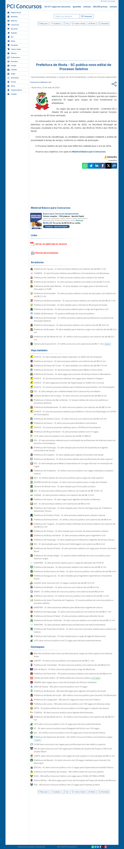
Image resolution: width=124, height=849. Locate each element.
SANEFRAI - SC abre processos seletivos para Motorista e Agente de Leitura (68, 607)
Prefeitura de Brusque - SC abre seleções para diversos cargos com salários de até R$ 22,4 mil (75, 331)
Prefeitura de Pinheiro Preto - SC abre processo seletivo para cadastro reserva (69, 515)
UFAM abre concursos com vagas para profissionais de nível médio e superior (70, 744)
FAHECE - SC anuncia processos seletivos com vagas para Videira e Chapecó (68, 378)
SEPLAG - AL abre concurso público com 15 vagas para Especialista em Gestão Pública (73, 767)
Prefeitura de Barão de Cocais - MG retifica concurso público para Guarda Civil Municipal (75, 695)
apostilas (77, 6)
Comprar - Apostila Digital (56, 226)
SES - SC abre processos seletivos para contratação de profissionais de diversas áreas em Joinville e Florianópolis (74, 442)
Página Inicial (14, 12)
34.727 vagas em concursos (57, 6)
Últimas (11, 53)
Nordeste (12, 44)
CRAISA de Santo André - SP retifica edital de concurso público (67, 678)
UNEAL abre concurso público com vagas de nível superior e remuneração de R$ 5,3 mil (74, 755)
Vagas (11, 73)
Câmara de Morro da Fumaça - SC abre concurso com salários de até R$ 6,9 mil (70, 395)
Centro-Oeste (14, 49)
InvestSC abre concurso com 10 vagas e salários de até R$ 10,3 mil (64, 583)
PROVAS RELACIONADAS (46, 253)
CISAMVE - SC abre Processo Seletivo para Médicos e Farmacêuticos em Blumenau (71, 273)
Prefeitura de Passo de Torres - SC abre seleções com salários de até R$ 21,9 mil (70, 365)
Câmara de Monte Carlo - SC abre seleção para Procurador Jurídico (65, 486)
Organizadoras (14, 90)
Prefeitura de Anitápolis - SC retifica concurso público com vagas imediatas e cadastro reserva (73, 472)
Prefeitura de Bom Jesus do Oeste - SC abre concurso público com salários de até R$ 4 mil (75, 571)
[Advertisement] (54, 43)
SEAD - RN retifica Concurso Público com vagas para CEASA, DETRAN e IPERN (69, 776)
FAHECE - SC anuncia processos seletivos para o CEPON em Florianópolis (67, 427)
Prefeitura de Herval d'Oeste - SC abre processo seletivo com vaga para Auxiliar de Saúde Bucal (75, 550)
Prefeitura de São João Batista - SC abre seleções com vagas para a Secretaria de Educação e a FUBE (71, 287)
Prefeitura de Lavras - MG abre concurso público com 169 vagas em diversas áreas (72, 704)
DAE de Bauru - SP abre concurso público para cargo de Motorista (64, 669)
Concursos (13, 24)
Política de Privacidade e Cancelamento (31, 847)
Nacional (12, 28)
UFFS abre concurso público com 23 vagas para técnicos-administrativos (67, 640)
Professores (13, 57)
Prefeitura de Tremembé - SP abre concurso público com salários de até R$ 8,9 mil (72, 665)
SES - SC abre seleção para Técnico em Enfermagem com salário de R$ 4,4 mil (69, 544)
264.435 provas (100, 6)
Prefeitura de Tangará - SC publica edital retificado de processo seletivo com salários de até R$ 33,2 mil (74, 525)
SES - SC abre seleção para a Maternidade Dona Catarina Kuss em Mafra (67, 391)
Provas (11, 82)
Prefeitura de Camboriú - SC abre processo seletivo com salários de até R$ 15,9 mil (72, 281)
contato (113, 6)
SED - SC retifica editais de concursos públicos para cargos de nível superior (69, 477)
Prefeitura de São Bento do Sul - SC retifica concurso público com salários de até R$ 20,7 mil (74, 338)
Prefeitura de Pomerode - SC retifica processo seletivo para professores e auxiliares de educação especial (73, 319)
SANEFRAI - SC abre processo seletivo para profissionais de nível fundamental (69, 624)
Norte (11, 40)
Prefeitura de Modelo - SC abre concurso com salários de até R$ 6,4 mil (66, 587)
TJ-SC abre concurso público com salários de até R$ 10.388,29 (62, 436)
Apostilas (12, 16)
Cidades (12, 69)
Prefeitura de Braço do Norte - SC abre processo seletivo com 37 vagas (66, 431)
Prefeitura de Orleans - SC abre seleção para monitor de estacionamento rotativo (71, 531)
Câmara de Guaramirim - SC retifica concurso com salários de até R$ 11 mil (72, 343)
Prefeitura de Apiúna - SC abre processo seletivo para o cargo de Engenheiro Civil (71, 309)
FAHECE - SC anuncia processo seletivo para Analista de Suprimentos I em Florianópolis (74, 387)
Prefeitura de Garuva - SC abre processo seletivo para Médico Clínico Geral (68, 369)
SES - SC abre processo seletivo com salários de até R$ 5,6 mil (62, 503)
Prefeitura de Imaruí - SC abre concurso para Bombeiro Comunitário (65, 423)
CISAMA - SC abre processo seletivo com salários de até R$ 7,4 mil (64, 495)
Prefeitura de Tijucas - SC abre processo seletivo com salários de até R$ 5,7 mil (70, 269)
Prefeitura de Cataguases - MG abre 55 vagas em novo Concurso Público (67, 699)
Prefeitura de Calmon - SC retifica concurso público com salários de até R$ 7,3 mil (71, 596)
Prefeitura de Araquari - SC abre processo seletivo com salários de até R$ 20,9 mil (71, 325)
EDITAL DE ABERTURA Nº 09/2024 (51, 244)
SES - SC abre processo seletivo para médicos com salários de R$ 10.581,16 (68, 490)
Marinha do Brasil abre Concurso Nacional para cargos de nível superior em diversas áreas (73, 655)
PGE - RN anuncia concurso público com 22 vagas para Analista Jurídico (67, 784)
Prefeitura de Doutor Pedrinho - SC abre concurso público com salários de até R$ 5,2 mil (74, 620)
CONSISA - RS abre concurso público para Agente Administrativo (63, 712)
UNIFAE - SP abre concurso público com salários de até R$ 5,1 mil (64, 660)
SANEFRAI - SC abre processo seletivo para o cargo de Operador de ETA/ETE (69, 562)
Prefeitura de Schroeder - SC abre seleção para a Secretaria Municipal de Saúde (70, 305)
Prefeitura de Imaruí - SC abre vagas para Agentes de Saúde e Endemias (67, 499)
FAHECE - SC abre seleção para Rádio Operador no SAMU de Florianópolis (68, 357)
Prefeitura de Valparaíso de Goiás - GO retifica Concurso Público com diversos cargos (73, 738)
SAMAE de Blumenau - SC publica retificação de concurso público (64, 313)
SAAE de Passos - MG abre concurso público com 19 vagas (60, 686)
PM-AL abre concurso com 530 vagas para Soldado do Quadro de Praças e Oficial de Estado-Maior (73, 750)
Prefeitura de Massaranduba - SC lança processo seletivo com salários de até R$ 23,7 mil (74, 300)
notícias (87, 6)
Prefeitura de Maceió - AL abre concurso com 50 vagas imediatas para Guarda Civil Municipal (72, 761)
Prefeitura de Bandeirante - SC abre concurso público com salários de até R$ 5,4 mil (72, 407)
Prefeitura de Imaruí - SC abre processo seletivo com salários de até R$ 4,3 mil (70, 361)
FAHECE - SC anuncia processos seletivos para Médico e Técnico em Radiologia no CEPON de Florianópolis (75, 413)
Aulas (11, 86)
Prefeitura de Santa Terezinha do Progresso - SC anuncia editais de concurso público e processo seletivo (73, 601)
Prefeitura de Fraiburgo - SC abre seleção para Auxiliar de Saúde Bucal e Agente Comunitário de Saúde (71, 449)
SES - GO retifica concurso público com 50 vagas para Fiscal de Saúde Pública (69, 732)
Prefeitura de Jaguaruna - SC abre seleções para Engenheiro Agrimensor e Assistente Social (73, 577)
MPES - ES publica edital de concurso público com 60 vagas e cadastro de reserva (71, 708)
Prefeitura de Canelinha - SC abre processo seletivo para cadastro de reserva (69, 277)
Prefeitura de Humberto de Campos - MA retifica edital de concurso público (69, 771)
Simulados (13, 77)
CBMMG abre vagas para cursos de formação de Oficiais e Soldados (65, 682)
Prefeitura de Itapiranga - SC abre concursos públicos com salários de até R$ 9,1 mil (72, 611)
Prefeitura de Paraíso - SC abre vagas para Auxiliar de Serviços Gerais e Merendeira (72, 374)
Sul (10, 36)
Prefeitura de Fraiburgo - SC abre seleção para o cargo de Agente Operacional (70, 636)
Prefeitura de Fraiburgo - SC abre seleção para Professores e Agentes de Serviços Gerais (74, 539)
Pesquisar (86, 16)
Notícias (12, 20)
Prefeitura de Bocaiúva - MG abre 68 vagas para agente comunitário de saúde (70, 691)
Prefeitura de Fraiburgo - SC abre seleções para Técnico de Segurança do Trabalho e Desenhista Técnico (73, 509)
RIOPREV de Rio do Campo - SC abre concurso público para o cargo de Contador (70, 482)
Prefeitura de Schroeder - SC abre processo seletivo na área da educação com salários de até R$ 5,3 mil (75, 295)
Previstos (12, 61)
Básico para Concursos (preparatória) (60, 214)
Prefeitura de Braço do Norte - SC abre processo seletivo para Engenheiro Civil (70, 535)
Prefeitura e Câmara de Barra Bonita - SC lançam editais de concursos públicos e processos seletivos (71, 401)
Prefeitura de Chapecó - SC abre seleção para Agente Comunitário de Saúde (68, 454)
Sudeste (12, 32)
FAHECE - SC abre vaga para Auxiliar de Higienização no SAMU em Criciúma (69, 382)
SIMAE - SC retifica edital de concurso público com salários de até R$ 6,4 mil (69, 591)
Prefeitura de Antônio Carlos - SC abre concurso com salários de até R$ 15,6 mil (70, 418)
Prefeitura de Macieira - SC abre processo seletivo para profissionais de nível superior (73, 459)
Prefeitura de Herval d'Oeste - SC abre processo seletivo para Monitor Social (69, 616)
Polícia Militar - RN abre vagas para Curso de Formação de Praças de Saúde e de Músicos (75, 780)
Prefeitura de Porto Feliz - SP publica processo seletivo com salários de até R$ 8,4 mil (73, 673)
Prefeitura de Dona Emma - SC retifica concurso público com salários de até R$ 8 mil (72, 519)
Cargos (11, 65)
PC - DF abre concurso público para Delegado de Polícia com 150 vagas (66, 728)
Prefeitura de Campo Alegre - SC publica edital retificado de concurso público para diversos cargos (72, 557)
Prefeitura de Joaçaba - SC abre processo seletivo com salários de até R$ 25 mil (70, 567)
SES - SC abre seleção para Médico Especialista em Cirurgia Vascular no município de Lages (73, 465)
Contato (12, 94)
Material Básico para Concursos (88, 151)
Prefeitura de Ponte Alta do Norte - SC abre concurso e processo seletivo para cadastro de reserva (75, 630)
